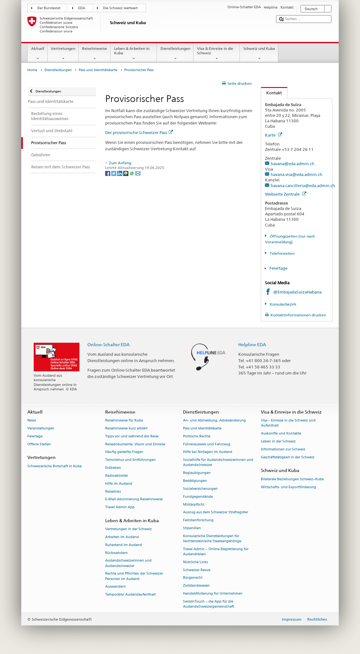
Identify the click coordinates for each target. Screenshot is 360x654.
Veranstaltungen (40, 428)
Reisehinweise (94, 53)
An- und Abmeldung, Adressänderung (214, 421)
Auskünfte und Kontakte (281, 434)
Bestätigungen (195, 481)
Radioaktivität (116, 476)
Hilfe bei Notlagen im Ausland (207, 452)
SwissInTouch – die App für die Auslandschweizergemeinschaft (208, 604)
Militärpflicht (193, 504)
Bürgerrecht (192, 578)
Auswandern (115, 587)
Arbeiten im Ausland (122, 537)
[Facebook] (108, 173)
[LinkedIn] (120, 173)
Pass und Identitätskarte (98, 70)
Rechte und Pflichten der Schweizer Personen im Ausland (134, 576)
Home (32, 70)
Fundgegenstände (198, 497)
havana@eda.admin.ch (292, 163)
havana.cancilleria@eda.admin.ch (303, 185)
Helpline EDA (252, 344)
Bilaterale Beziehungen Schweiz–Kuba (292, 479)
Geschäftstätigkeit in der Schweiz (288, 457)
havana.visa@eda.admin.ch (296, 174)
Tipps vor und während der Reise (132, 436)
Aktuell (37, 53)
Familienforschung (198, 520)
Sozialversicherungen (200, 489)
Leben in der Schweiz (278, 441)
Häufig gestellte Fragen (124, 452)
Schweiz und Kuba (259, 53)
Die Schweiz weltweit (120, 8)
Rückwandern (116, 553)
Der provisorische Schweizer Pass (139, 132)
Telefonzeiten (282, 253)
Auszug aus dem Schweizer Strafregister (215, 512)
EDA (81, 8)
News (31, 421)
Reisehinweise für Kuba (124, 421)
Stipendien (192, 528)
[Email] (137, 173)
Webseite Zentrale (285, 194)
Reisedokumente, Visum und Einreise (135, 444)
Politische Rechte (196, 436)
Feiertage (279, 268)
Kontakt (271, 92)
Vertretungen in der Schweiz (128, 529)
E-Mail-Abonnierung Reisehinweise (134, 499)
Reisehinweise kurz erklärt (126, 428)
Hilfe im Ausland (118, 484)
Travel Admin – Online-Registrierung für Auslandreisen (215, 551)
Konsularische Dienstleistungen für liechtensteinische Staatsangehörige (212, 538)
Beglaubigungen (197, 473)
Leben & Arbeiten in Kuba (134, 53)
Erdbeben (113, 468)
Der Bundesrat (48, 8)
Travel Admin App (120, 507)
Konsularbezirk (282, 304)
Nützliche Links (195, 562)
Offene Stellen (39, 444)
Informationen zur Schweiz (283, 449)
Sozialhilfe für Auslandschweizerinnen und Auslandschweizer (218, 462)
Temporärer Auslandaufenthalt (130, 595)
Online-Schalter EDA (108, 344)
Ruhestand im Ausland (123, 545)
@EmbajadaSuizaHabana (297, 291)
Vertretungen (63, 53)
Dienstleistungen (175, 53)
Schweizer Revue (196, 570)
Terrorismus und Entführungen (130, 460)
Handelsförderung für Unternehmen (212, 593)
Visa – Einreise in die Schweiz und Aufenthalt (288, 423)
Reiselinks (113, 491)
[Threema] (126, 173)
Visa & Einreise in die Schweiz (217, 53)
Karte (273, 135)
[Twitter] (114, 173)
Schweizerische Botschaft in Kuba (54, 466)
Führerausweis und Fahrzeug (206, 444)
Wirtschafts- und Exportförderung (288, 487)
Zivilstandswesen (196, 586)
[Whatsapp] (132, 173)
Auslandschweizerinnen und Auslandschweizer (128, 563)
